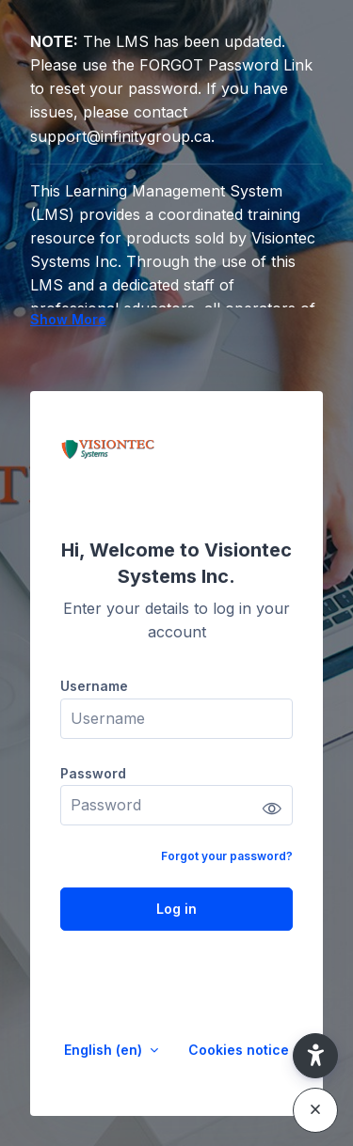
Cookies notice (238, 1050)
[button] (315, 1055)
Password (93, 773)
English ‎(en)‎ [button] (105, 1050)
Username (94, 686)
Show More (68, 319)
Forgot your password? (227, 856)
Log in (176, 909)
